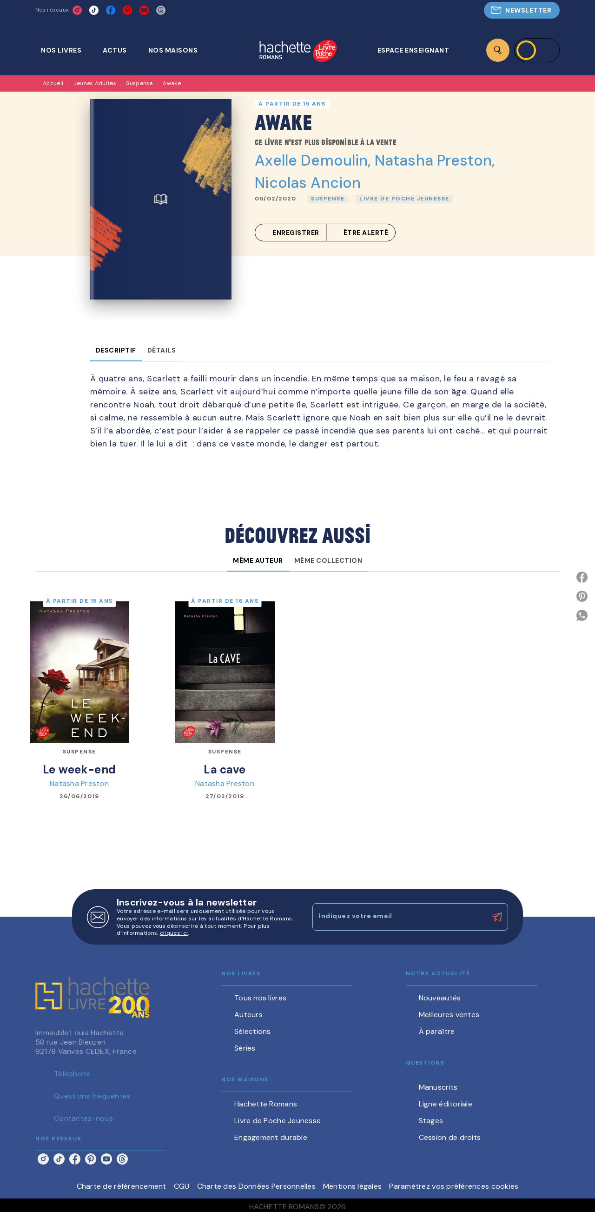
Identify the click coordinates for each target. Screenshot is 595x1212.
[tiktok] (94, 10)
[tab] (66, 50)
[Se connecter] (537, 50)
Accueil (53, 83)
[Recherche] (497, 50)
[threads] (160, 10)
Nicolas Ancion (308, 183)
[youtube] (144, 10)
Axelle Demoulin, (315, 160)
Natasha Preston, (435, 160)
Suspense (139, 83)
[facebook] (110, 10)
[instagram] (77, 10)
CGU (182, 1186)
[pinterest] (127, 10)
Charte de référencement (121, 1186)
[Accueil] (298, 52)
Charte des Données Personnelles (256, 1186)
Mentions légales (352, 1186)
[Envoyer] (497, 917)
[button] (522, 10)
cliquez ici (174, 933)
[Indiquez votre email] (398, 916)
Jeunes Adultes (94, 83)
